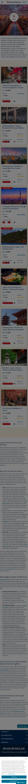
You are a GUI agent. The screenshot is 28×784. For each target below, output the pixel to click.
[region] (14, 770)
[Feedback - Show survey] (21, 782)
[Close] (26, 758)
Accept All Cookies (14, 781)
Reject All (14, 777)
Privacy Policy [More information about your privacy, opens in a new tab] (11, 774)
